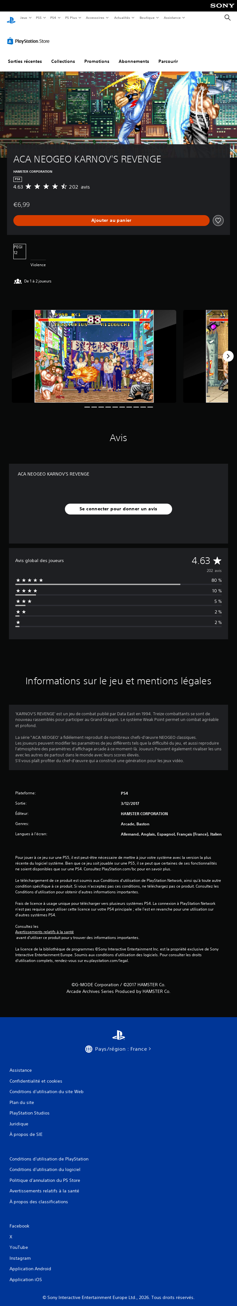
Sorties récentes (25, 55)
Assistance (172, 17)
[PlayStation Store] (29, 35)
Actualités (122, 17)
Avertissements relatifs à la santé (44, 926)
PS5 (39, 17)
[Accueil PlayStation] (11, 17)
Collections (63, 55)
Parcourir (168, 55)
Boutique (146, 17)
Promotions (96, 55)
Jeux (23, 17)
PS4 (53, 17)
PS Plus (71, 17)
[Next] (228, 350)
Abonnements (134, 55)
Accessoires (95, 17)
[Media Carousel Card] (94, 350)
